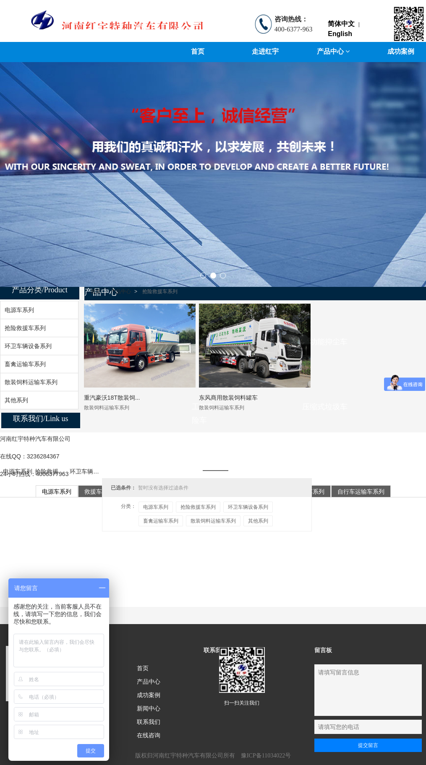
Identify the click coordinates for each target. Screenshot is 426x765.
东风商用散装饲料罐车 (228, 397)
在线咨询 (148, 735)
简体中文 (341, 23)
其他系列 (258, 521)
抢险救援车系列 (55, 471)
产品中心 (333, 51)
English (340, 33)
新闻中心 (148, 708)
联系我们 (148, 721)
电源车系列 (17, 471)
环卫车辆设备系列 (93, 471)
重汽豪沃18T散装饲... (112, 397)
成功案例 (148, 695)
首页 (197, 51)
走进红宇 (265, 51)
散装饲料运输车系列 (213, 521)
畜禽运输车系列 (160, 521)
